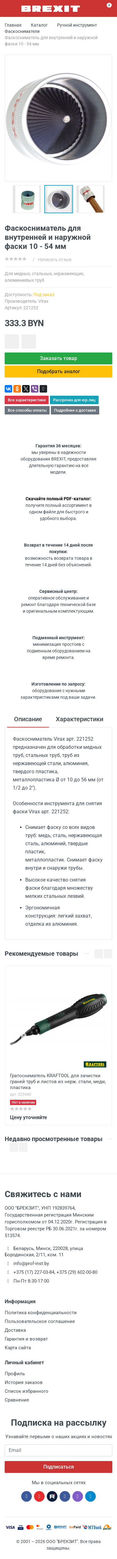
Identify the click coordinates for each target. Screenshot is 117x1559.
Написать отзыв (54, 259)
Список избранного (26, 1391)
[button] (28, 199)
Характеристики (79, 719)
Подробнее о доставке (75, 410)
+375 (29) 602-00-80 (76, 1272)
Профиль (15, 1373)
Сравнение (17, 1400)
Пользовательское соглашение (40, 1321)
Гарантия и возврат (26, 1339)
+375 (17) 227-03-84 (33, 1272)
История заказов (24, 1382)
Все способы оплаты (27, 410)
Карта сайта (18, 1348)
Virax (43, 301)
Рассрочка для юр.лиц (74, 400)
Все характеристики (27, 400)
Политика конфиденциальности (41, 1312)
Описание (28, 719)
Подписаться (58, 1467)
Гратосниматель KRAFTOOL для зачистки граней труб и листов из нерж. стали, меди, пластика (58, 1081)
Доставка (15, 1330)
